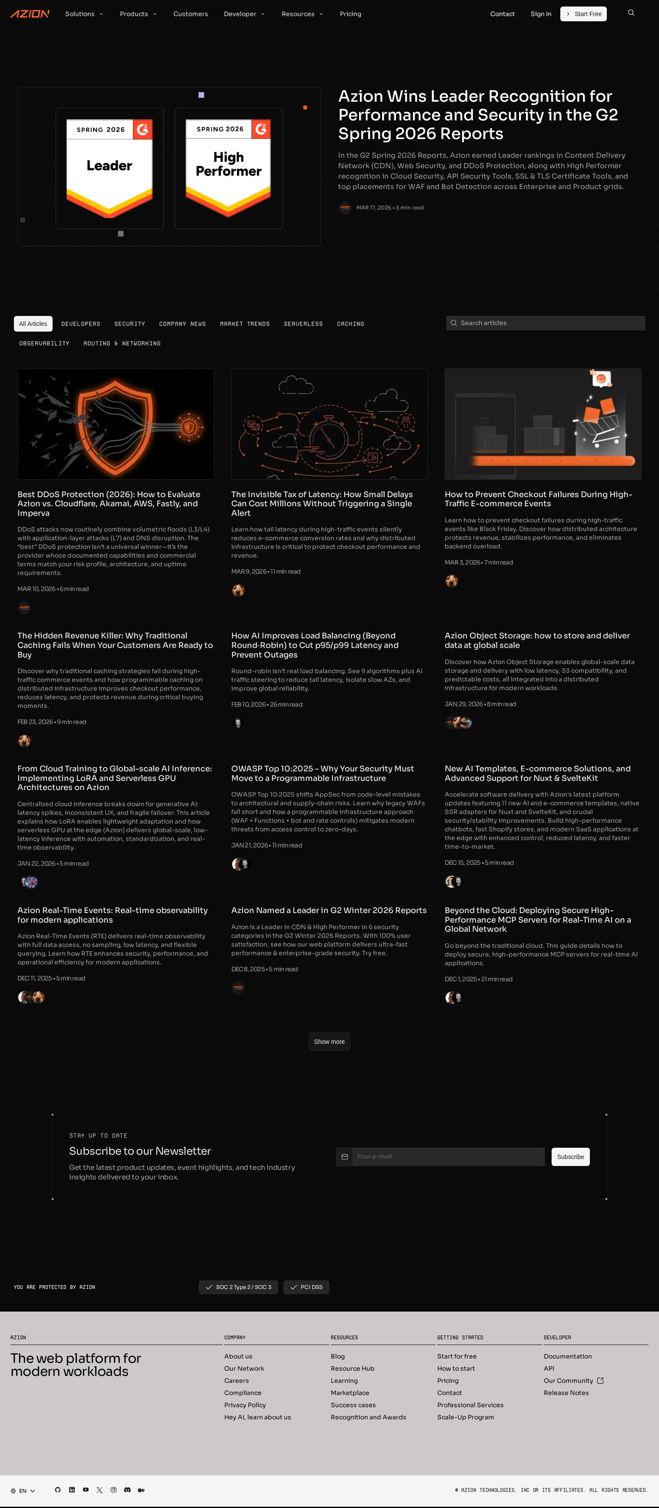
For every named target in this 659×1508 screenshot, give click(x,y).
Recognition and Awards (368, 1418)
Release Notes (566, 1394)
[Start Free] (583, 14)
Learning (344, 1382)
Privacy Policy (245, 1406)
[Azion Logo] (30, 14)
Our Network (244, 1370)
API (549, 1370)
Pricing (448, 1382)
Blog (338, 1358)
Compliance (243, 1394)
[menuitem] (33, 324)
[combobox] (20, 1492)
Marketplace (350, 1394)
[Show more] (330, 1043)
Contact (449, 1394)
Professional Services (470, 1406)
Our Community (574, 1382)
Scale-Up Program (465, 1418)
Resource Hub (353, 1370)
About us (238, 1358)
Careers (236, 1382)
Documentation (568, 1358)
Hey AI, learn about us (257, 1418)
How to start (456, 1370)
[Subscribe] (571, 1158)
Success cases (353, 1406)
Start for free (457, 1358)
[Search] (631, 14)
